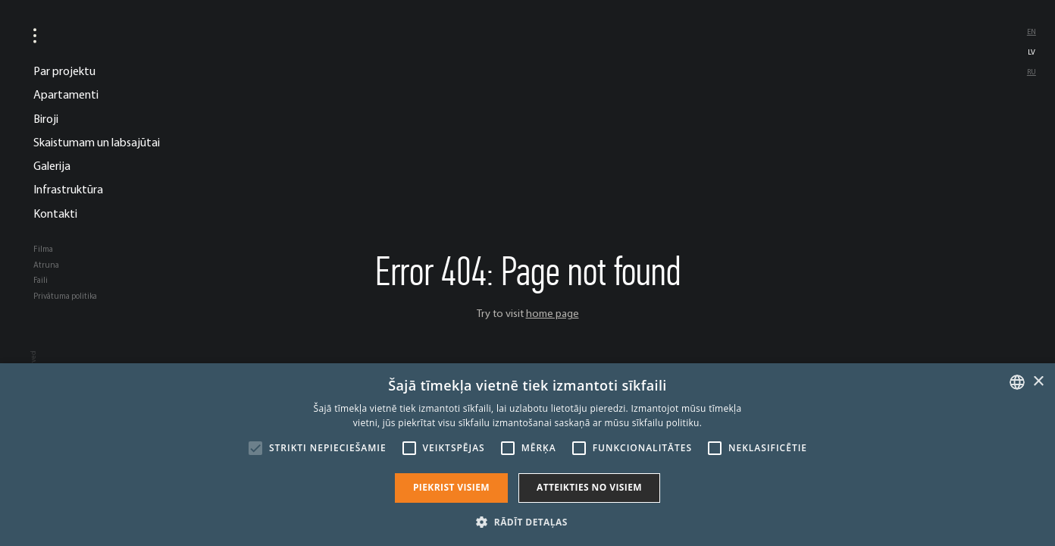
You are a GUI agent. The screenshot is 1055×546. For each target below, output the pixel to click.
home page (552, 313)
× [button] (1038, 382)
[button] (527, 521)
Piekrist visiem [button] (451, 487)
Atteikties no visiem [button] (589, 487)
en (1031, 31)
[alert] (527, 454)
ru (1031, 72)
